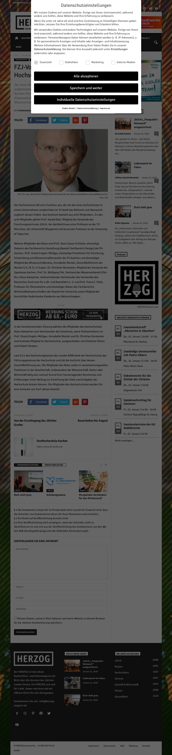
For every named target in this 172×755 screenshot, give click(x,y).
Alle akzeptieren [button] (86, 76)
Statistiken (68, 62)
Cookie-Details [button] (68, 108)
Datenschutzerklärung (47, 49)
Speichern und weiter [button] (86, 88)
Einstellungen (119, 49)
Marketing (95, 62)
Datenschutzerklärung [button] (87, 108)
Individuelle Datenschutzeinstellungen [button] (86, 100)
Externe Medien (123, 62)
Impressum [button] (105, 108)
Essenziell (43, 62)
